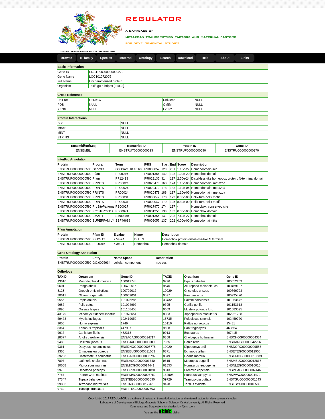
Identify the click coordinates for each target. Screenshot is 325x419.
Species (106, 58)
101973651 (128, 314)
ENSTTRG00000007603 (138, 389)
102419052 (128, 318)
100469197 (234, 286)
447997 (126, 328)
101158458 (128, 309)
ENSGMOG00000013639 (244, 356)
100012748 (128, 281)
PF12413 (99, 239)
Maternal (126, 58)
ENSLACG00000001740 (138, 360)
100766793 (234, 290)
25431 (230, 323)
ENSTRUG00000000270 (106, 72)
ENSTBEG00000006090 (138, 379)
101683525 (234, 309)
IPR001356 (151, 174)
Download (185, 58)
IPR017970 (151, 206)
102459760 (234, 318)
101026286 (128, 300)
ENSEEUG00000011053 (138, 351)
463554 (231, 328)
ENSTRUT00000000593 (136, 150)
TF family (86, 58)
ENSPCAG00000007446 (243, 370)
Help (205, 58)
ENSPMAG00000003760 (138, 374)
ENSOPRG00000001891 (138, 370)
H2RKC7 (95, 100)
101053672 (234, 300)
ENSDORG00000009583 (243, 346)
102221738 (234, 314)
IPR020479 (151, 183)
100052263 (234, 281)
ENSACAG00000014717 (138, 337)
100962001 (128, 295)
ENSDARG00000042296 (243, 342)
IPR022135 (151, 178)
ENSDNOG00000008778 (138, 346)
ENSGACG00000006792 (138, 356)
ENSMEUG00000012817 (243, 360)
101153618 (234, 304)
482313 (126, 332)
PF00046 (99, 244)
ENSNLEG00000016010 (243, 365)
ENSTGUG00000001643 (243, 379)
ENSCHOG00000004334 (243, 337)
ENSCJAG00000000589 (138, 342)
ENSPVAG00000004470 (243, 374)
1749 (124, 323)
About (224, 58)
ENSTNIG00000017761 (137, 384)
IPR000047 (151, 197)
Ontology (145, 58)
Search (165, 58)
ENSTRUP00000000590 (189, 150)
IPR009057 (151, 169)
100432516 (128, 286)
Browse (66, 58)
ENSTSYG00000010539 (243, 384)
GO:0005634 (101, 262)
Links (245, 58)
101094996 (128, 304)
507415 (231, 332)
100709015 (128, 290)
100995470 (234, 295)
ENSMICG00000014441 (137, 365)
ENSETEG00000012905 (243, 351)
